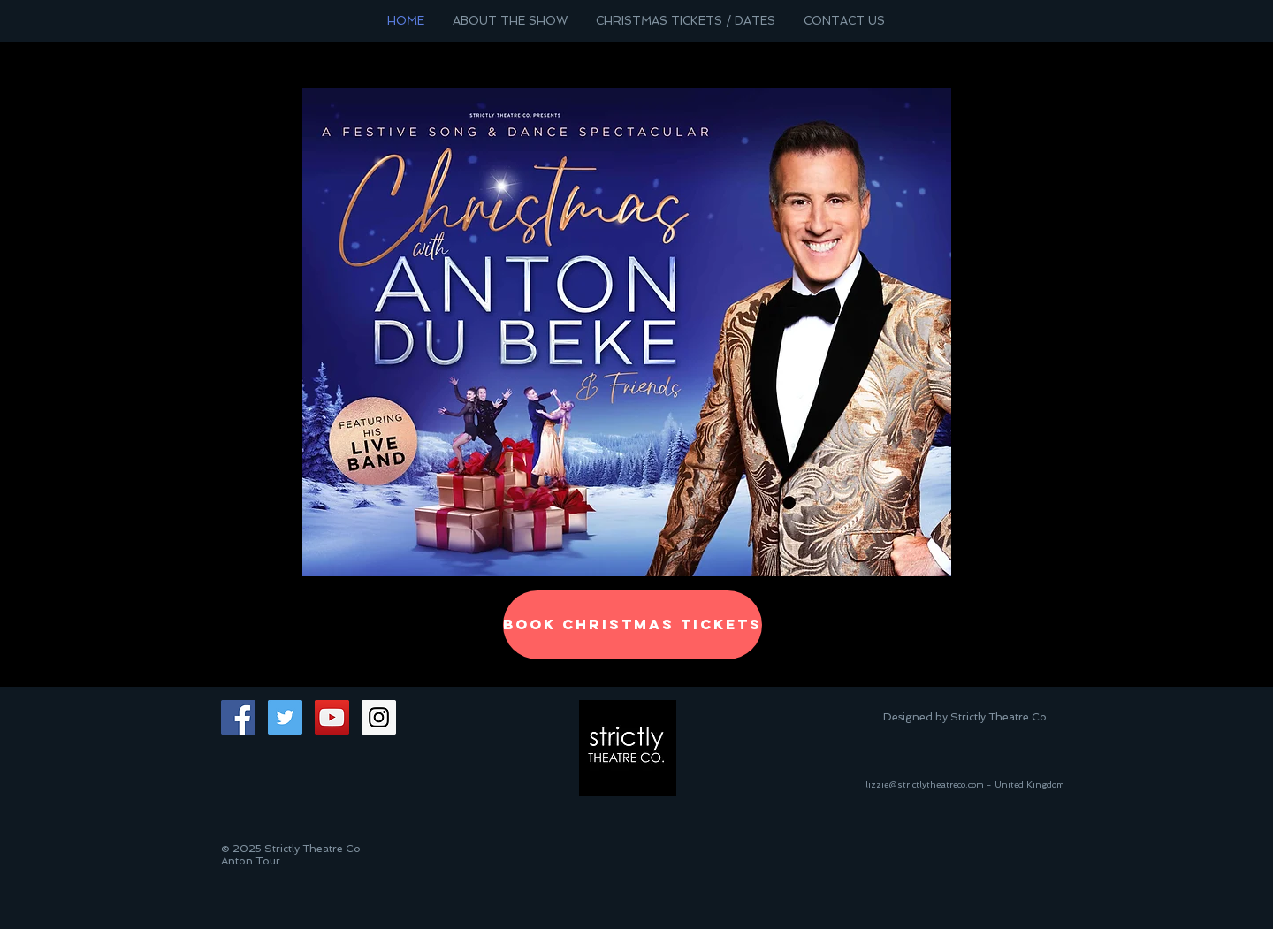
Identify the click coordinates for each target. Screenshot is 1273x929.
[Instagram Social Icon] (379, 717)
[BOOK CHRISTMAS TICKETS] (632, 624)
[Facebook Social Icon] (238, 717)
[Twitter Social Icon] (285, 717)
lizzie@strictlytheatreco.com (924, 784)
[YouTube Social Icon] (332, 717)
